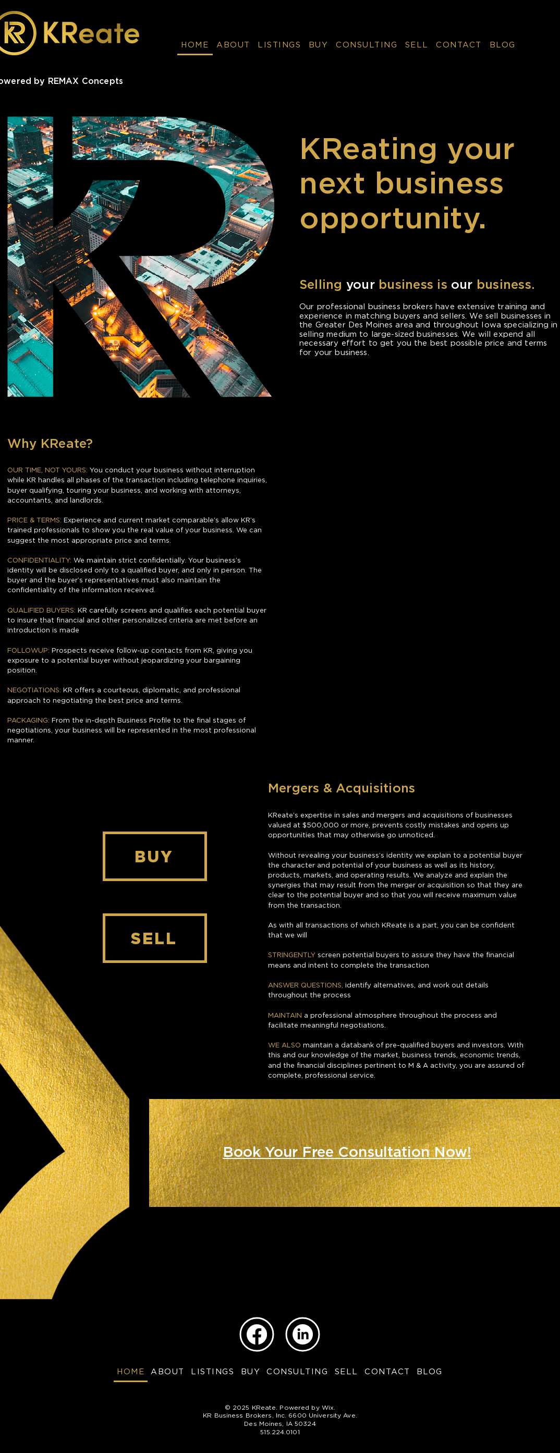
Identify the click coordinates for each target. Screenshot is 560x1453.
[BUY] (155, 856)
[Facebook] (257, 1334)
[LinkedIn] (303, 1334)
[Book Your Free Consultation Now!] (347, 1153)
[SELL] (155, 938)
